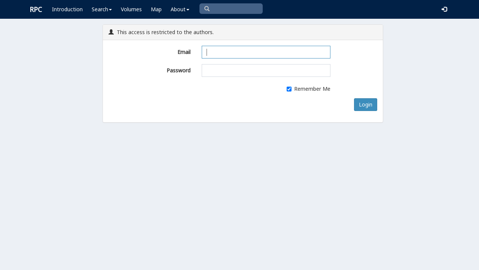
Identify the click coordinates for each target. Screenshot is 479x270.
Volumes (131, 9)
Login (365, 104)
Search (102, 9)
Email (183, 52)
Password (178, 70)
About (180, 9)
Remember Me (308, 88)
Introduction (67, 9)
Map (156, 9)
